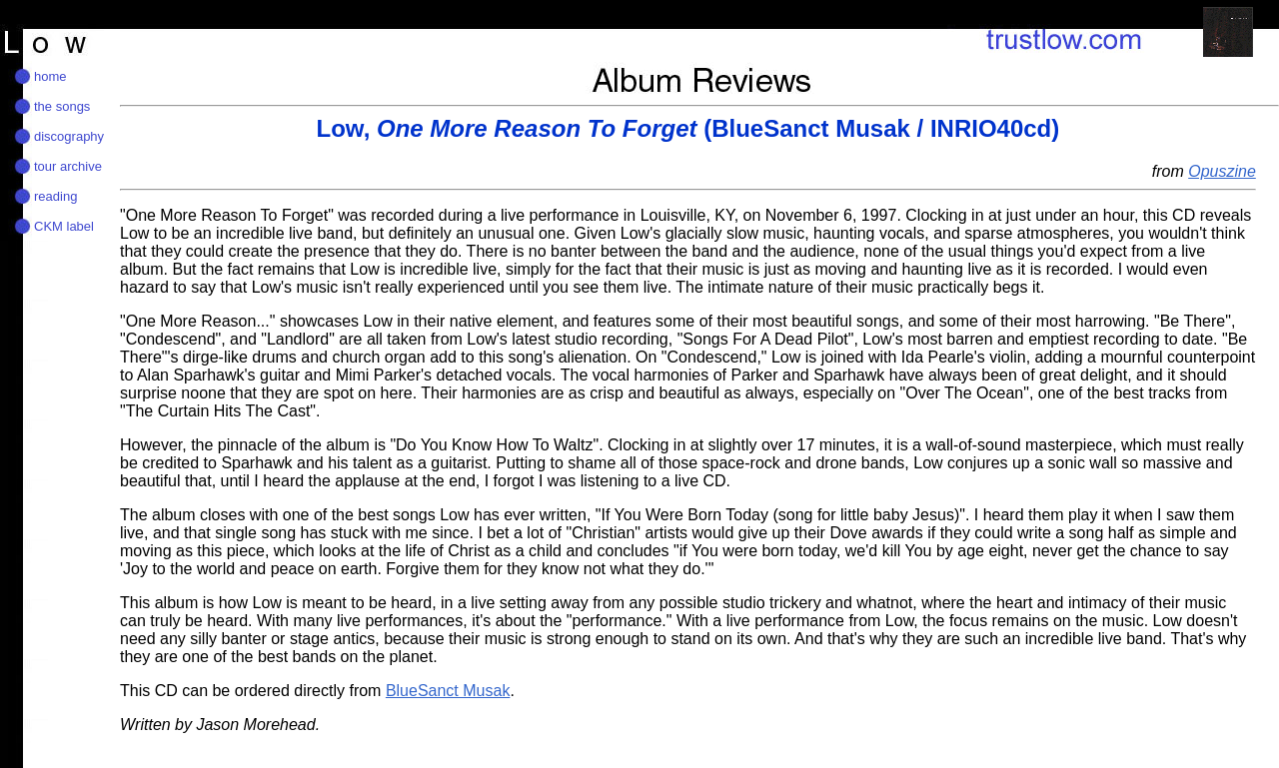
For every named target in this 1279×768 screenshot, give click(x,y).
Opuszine (1222, 171)
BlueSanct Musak (448, 690)
